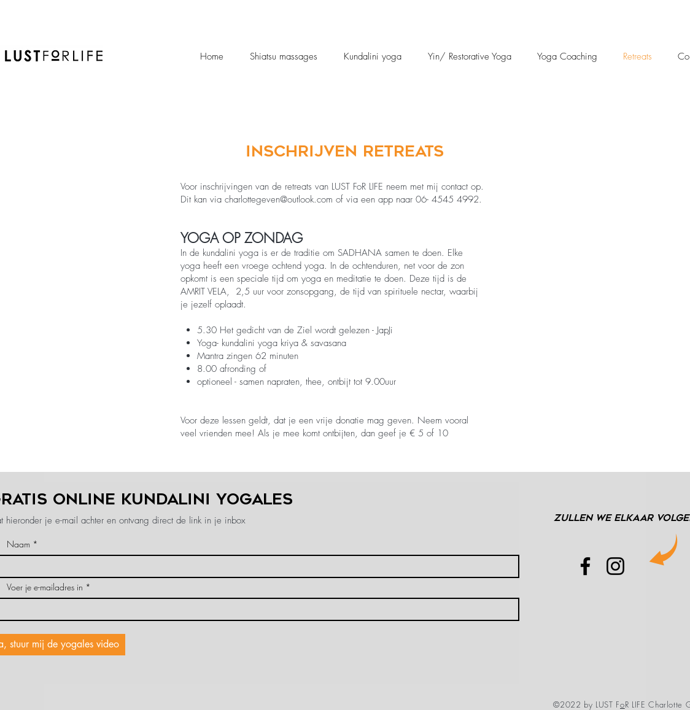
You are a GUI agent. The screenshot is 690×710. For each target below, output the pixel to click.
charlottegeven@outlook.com (279, 199)
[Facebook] (585, 566)
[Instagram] (615, 566)
